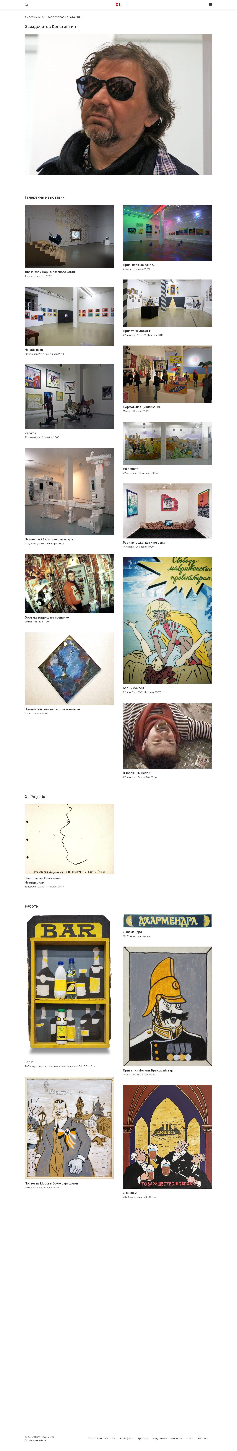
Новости (176, 1438)
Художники (33, 17)
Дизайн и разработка (35, 1440)
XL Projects (126, 1438)
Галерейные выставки (102, 1438)
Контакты (203, 1438)
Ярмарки (143, 1438)
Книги (190, 1438)
